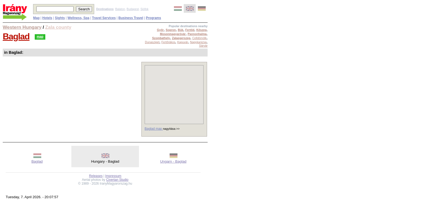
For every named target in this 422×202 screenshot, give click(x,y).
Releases (96, 176)
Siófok (144, 9)
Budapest (133, 9)
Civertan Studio (117, 180)
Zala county (58, 27)
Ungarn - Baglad (173, 161)
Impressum (113, 176)
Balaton (120, 9)
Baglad (16, 36)
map (40, 37)
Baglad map (154, 129)
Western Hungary (22, 27)
